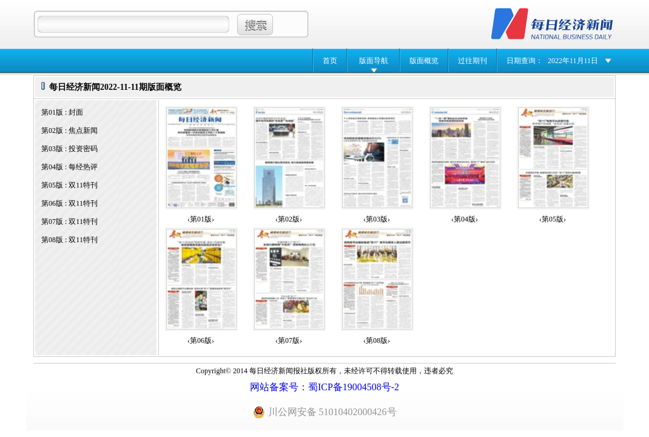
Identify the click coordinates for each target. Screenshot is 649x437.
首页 (330, 60)
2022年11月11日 (573, 60)
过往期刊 (472, 60)
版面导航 (373, 60)
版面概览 (424, 60)
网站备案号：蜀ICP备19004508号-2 (324, 387)
